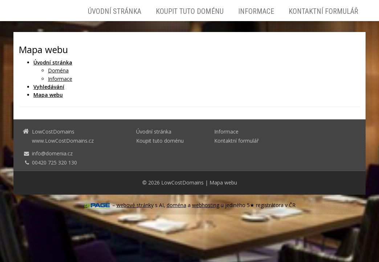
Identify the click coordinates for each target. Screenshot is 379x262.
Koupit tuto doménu (190, 11)
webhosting (205, 205)
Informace (256, 11)
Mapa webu (223, 182)
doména (176, 205)
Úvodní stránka (114, 11)
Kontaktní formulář (323, 11)
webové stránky (135, 205)
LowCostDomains (182, 182)
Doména (58, 70)
